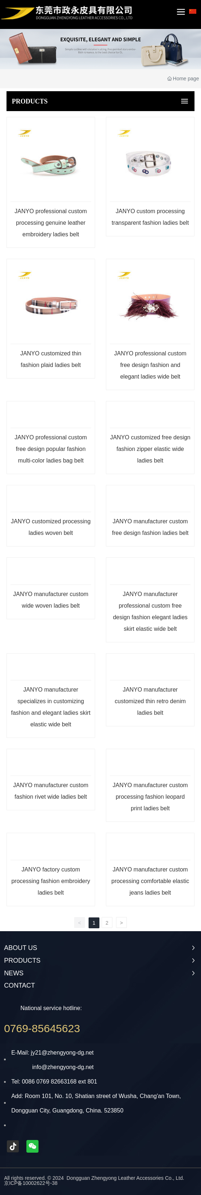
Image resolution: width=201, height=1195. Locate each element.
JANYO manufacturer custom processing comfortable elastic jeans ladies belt (150, 881)
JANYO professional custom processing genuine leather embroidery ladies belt (50, 222)
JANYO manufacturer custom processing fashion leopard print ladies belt (150, 796)
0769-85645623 (42, 1028)
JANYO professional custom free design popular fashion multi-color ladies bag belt (50, 449)
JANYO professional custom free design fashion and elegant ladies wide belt (150, 365)
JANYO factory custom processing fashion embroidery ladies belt (50, 881)
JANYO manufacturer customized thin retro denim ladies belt (150, 701)
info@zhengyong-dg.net (63, 1067)
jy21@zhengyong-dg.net (62, 1053)
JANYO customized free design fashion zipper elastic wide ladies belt (150, 449)
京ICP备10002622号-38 (30, 1183)
